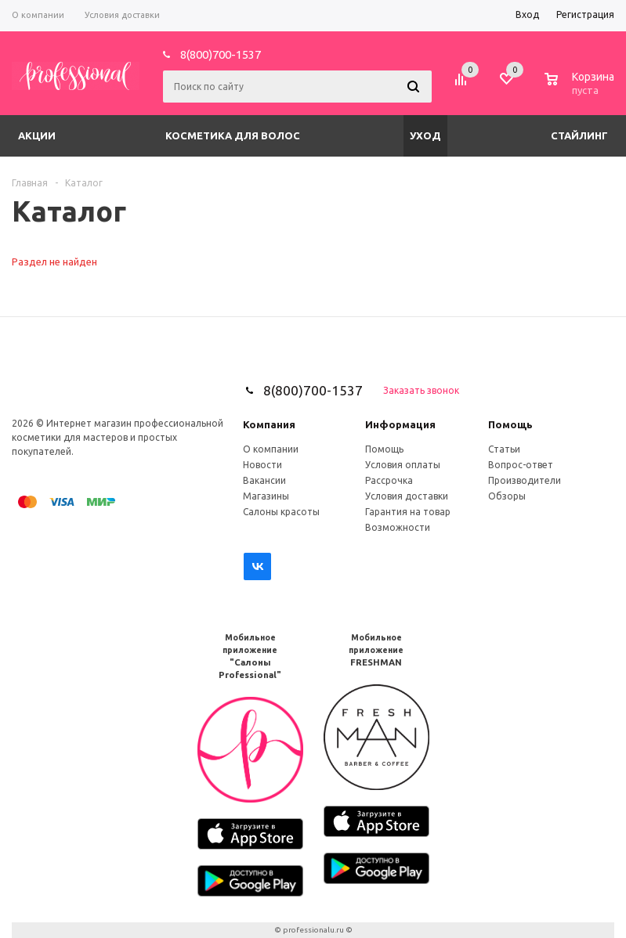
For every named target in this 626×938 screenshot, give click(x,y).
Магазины (266, 496)
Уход (425, 135)
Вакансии (264, 480)
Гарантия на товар (408, 512)
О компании (271, 449)
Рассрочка (389, 480)
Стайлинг (579, 135)
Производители (524, 480)
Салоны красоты (281, 512)
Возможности (397, 527)
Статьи (504, 449)
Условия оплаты (402, 465)
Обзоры (507, 496)
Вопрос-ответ (520, 465)
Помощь (510, 424)
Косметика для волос (232, 135)
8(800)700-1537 (220, 54)
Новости (262, 465)
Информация (400, 424)
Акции (37, 135)
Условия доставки (406, 496)
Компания (269, 424)
